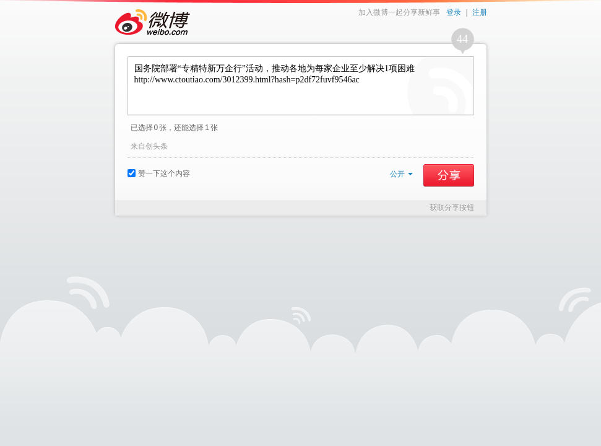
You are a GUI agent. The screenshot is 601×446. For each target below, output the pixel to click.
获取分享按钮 (452, 207)
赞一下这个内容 (159, 173)
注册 (479, 12)
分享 (448, 175)
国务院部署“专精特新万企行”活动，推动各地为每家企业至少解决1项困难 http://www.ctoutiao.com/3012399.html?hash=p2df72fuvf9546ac (301, 85)
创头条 (156, 146)
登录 (453, 12)
